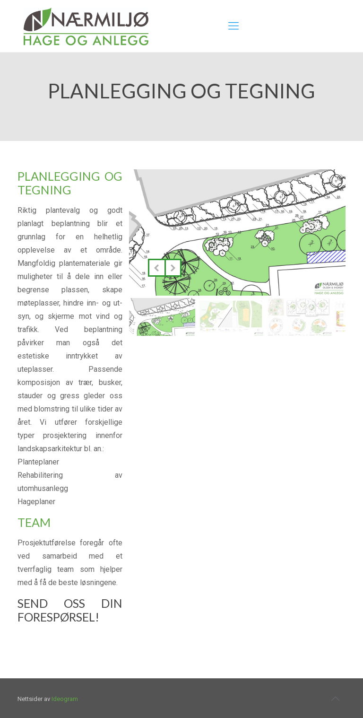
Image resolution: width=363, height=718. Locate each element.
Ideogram (65, 698)
